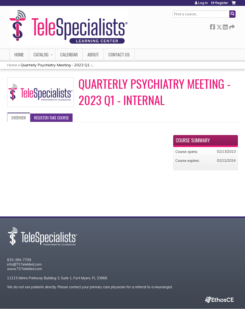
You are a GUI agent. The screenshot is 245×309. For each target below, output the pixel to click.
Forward (231, 26)
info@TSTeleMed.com (24, 264)
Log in (203, 2)
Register (221, 2)
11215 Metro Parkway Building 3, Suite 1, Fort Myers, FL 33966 (57, 278)
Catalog (41, 54)
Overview (18, 118)
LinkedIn (225, 26)
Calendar (69, 54)
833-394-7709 (19, 260)
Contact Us (119, 54)
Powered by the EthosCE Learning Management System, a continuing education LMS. (219, 299)
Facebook (212, 26)
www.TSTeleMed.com (24, 269)
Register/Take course (51, 118)
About (93, 54)
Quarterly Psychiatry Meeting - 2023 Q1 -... (57, 65)
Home (19, 54)
